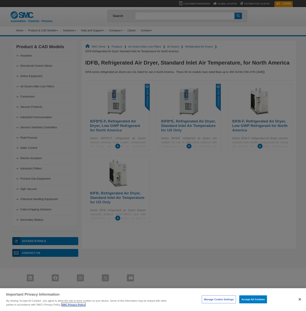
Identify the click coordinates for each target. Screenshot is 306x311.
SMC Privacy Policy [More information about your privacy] (73, 308)
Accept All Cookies (253, 303)
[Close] (299, 303)
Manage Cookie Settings (219, 303)
